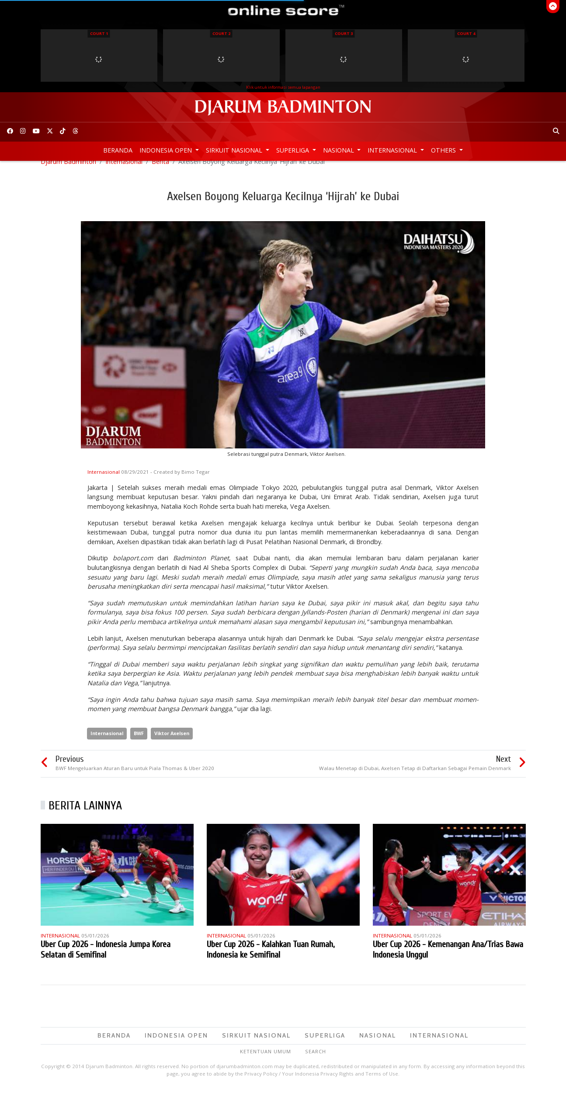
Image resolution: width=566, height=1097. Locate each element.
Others (444, 150)
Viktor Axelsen (171, 742)
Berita (160, 171)
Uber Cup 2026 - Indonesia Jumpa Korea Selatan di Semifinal (105, 958)
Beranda (117, 150)
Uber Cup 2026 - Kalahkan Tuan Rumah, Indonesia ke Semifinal (270, 958)
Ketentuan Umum (265, 1060)
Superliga (293, 150)
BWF (139, 742)
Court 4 (466, 33)
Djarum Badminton (68, 171)
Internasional (393, 150)
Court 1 (99, 33)
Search (315, 1060)
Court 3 (344, 33)
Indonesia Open (166, 150)
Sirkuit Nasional (235, 150)
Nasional (339, 150)
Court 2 (221, 33)
